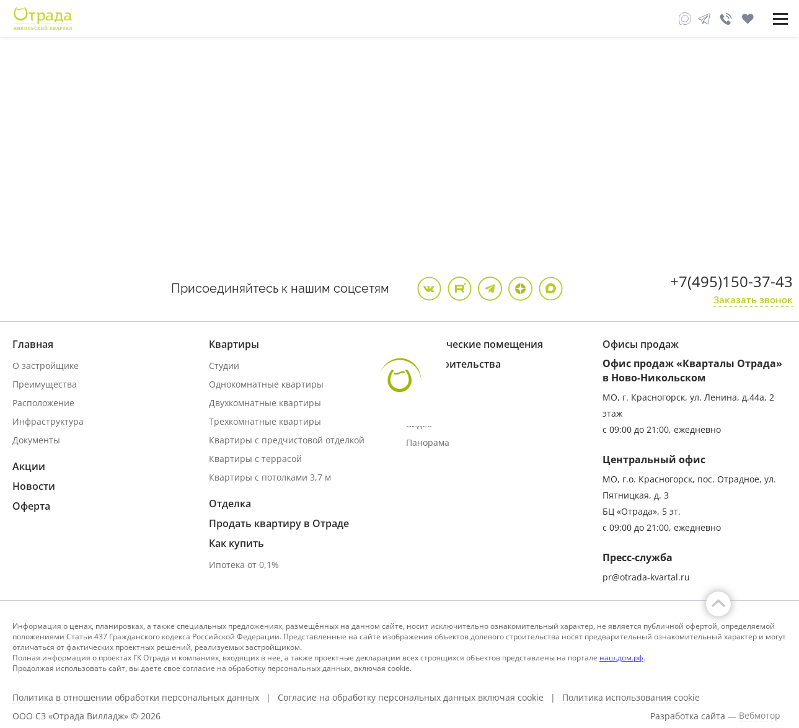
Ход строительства (453, 364)
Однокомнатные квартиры (266, 384)
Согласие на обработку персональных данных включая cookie (411, 697)
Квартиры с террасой (255, 458)
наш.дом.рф (621, 657)
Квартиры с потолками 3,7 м (270, 477)
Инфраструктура (48, 421)
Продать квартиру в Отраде (279, 523)
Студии (224, 365)
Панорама (427, 442)
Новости (33, 486)
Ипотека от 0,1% (244, 564)
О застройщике (45, 365)
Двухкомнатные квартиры (265, 403)
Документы (36, 440)
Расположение (43, 403)
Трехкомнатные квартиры (265, 421)
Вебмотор (759, 715)
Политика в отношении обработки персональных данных (135, 697)
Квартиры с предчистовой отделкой (286, 440)
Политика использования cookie (631, 697)
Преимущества (44, 384)
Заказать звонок (753, 299)
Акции (28, 466)
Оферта (31, 506)
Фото (416, 405)
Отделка (230, 503)
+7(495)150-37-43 (731, 281)
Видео (419, 424)
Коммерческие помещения (474, 344)
